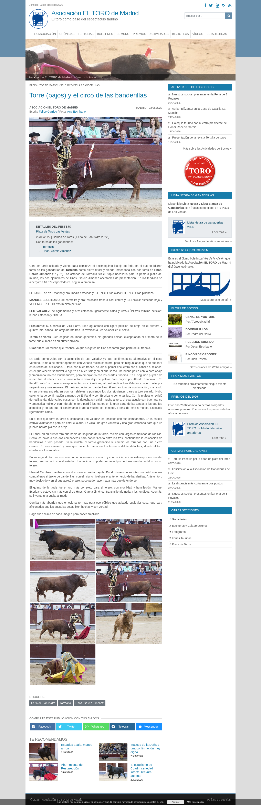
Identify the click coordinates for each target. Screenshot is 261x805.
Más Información (195, 802)
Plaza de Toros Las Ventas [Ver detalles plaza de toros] (53, 231)
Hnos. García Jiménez (57, 251)
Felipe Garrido (48, 111)
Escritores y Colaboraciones (188, 525)
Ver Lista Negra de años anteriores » (208, 241)
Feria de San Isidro (43, 703)
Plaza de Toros (180, 544)
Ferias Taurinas (180, 538)
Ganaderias (178, 519)
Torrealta (48, 246)
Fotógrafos (177, 531)
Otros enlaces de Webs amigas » (211, 367)
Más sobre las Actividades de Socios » (207, 148)
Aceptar (175, 802)
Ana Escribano (76, 111)
